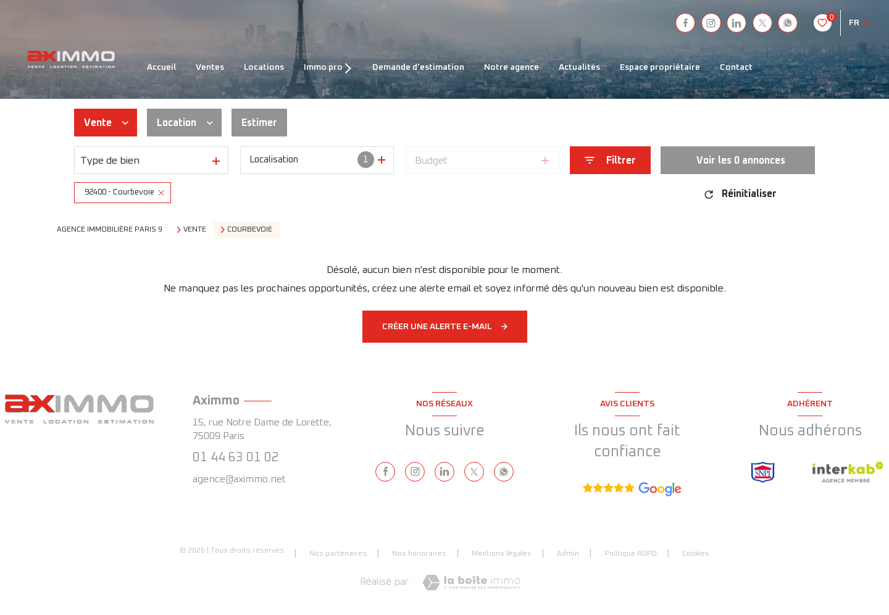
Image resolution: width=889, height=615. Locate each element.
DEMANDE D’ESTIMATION (418, 67)
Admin (568, 554)
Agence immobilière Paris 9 (109, 229)
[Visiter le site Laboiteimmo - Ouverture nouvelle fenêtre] (471, 582)
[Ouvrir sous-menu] (350, 67)
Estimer (259, 123)
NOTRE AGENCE (511, 67)
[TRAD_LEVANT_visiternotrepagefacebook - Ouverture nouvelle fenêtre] (685, 23)
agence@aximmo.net (239, 479)
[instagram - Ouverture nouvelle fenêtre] (711, 23)
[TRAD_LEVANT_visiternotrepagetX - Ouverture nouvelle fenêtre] (762, 23)
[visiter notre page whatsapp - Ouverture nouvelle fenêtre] (788, 23)
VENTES (210, 67)
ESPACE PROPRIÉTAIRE (660, 67)
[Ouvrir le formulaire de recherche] (610, 160)
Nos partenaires (338, 554)
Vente (194, 229)
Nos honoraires (419, 554)
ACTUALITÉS (579, 67)
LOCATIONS (264, 67)
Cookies (695, 554)
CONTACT (736, 67)
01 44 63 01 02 (236, 457)
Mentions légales (502, 554)
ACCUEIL (161, 67)
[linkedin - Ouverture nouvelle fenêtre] (736, 23)
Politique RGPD (630, 554)
